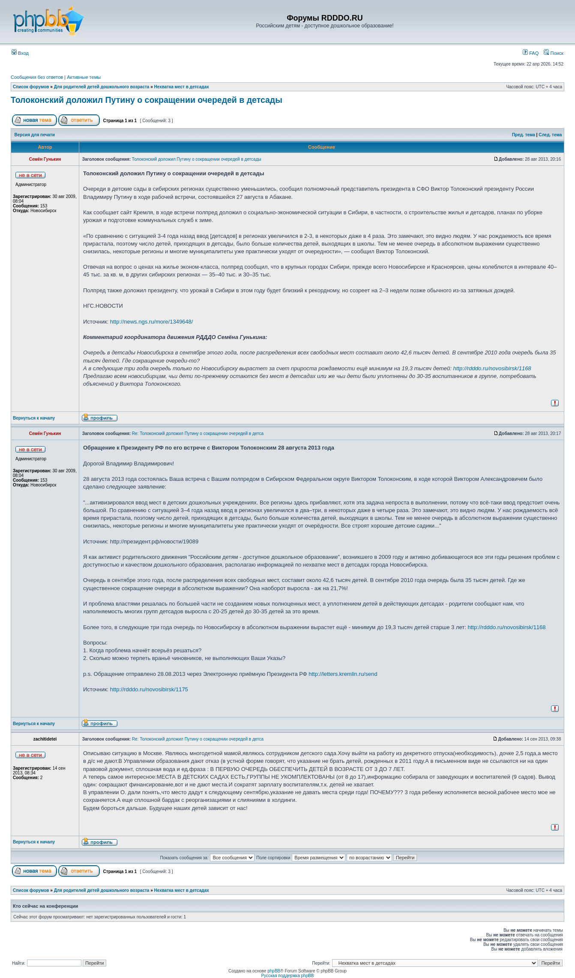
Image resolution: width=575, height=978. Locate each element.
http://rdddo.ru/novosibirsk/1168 (492, 368)
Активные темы (84, 77)
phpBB (273, 971)
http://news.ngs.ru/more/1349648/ (151, 321)
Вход (20, 53)
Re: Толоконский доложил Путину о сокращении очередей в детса (198, 433)
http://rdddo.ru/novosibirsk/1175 (149, 689)
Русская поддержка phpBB (287, 975)
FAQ (531, 53)
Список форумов (31, 86)
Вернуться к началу (34, 418)
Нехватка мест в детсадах (181, 86)
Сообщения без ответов (37, 77)
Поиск (553, 53)
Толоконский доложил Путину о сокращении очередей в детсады (146, 100)
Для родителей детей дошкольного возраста (102, 86)
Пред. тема (523, 134)
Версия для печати (35, 134)
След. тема (550, 134)
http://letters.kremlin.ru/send (342, 674)
